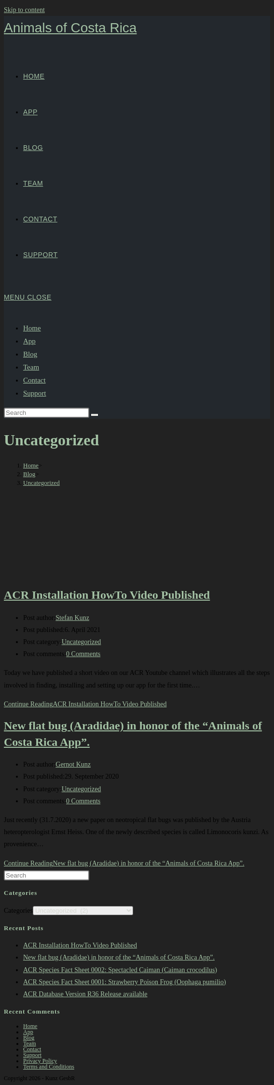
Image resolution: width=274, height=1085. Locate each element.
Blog (30, 354)
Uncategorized (41, 482)
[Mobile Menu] (28, 297)
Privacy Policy (40, 1061)
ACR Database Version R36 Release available (85, 994)
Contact (34, 380)
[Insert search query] (46, 413)
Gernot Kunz (73, 764)
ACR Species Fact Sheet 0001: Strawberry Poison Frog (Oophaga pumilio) (124, 982)
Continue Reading (85, 704)
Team (31, 367)
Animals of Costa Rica (70, 27)
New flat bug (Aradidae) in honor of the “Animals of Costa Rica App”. (119, 957)
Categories (18, 910)
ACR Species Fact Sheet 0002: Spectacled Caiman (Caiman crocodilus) (120, 970)
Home (32, 328)
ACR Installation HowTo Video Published (107, 595)
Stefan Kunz (72, 617)
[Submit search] (94, 415)
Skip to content (24, 10)
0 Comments (83, 654)
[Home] (31, 465)
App (29, 341)
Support (34, 393)
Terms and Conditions (48, 1066)
